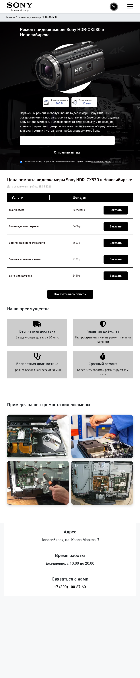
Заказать (116, 210)
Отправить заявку (67, 152)
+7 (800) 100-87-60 (70, 587)
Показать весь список (70, 294)
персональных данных (101, 161)
